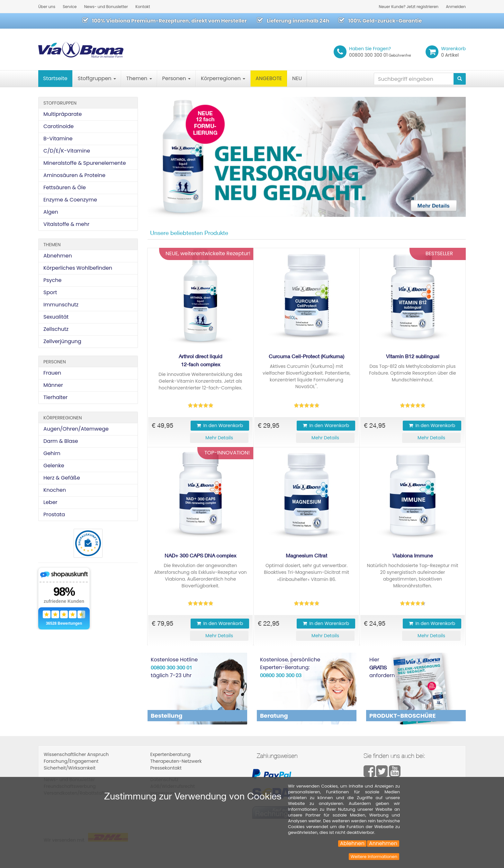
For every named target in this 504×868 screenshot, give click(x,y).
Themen (139, 78)
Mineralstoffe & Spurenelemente (84, 163)
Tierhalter (55, 397)
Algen (50, 212)
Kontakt (142, 6)
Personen (176, 78)
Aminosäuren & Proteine (74, 175)
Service (69, 6)
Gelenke (53, 465)
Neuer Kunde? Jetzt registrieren (408, 6)
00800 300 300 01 (380, 51)
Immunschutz (60, 304)
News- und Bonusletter (106, 6)
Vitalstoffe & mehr (66, 224)
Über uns (46, 6)
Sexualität (55, 317)
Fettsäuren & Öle (64, 187)
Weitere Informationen (374, 857)
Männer (53, 385)
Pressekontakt (166, 768)
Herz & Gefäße (61, 477)
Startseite (55, 78)
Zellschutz (55, 329)
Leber (50, 502)
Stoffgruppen (97, 78)
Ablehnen (352, 843)
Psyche (52, 280)
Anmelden (456, 6)
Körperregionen (223, 78)
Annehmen (383, 843)
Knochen (54, 490)
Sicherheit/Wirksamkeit (69, 768)
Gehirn (51, 453)
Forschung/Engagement (71, 761)
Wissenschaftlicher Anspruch (76, 754)
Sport (50, 292)
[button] (219, 438)
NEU (297, 78)
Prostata (54, 514)
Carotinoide (58, 126)
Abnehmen (57, 255)
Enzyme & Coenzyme (70, 199)
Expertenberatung (170, 754)
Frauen (52, 373)
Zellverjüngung (62, 341)
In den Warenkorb (220, 425)
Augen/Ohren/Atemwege (76, 429)
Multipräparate (62, 114)
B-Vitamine (58, 138)
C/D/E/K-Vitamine (66, 150)
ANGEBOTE (269, 78)
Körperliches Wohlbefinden (77, 268)
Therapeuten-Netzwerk (176, 761)
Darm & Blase (60, 441)
